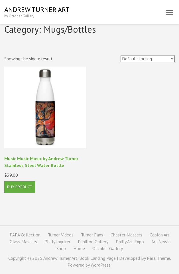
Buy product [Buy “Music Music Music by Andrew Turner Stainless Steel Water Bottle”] (19, 186)
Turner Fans (92, 235)
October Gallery (107, 248)
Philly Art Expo (130, 241)
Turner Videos (61, 235)
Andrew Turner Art (37, 9)
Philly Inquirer (57, 241)
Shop (61, 248)
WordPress (101, 265)
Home (79, 248)
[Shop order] (148, 58)
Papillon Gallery (93, 241)
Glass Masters (23, 241)
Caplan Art (160, 235)
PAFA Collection (25, 235)
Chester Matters (126, 235)
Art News (160, 241)
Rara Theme (158, 258)
